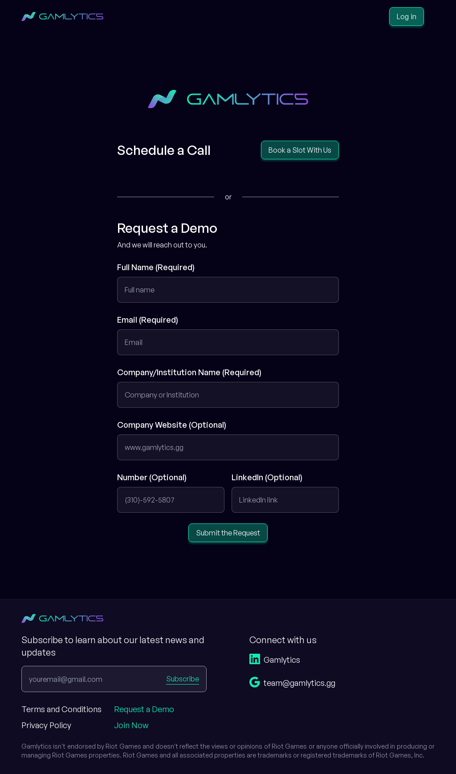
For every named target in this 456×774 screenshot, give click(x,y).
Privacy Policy (46, 725)
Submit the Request (228, 532)
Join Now (131, 725)
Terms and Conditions (61, 709)
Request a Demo (144, 709)
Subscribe (182, 678)
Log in (406, 16)
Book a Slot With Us (300, 150)
